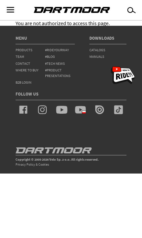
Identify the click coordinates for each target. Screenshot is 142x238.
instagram (42, 110)
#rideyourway (57, 50)
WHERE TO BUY (27, 70)
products (24, 50)
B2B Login (23, 82)
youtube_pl (80, 110)
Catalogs (97, 50)
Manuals (96, 56)
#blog (50, 56)
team (20, 56)
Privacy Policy (25, 164)
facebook (23, 110)
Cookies (43, 164)
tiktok (118, 110)
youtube (62, 110)
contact (23, 63)
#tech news (55, 63)
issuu (100, 110)
